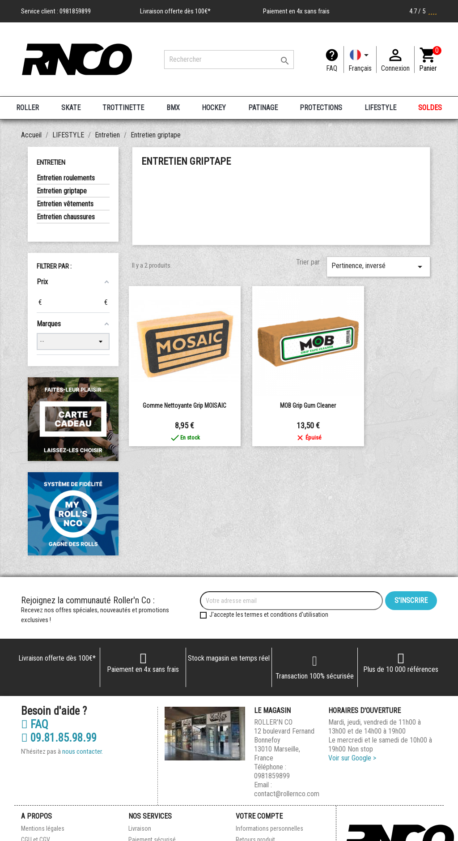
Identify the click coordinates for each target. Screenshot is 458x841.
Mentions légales (42, 828)
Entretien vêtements (65, 204)
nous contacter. (82, 751)
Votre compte (259, 816)
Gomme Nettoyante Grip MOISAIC (184, 405)
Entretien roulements (66, 178)
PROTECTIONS (321, 107)
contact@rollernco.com (286, 794)
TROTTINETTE (123, 107)
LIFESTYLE (380, 107)
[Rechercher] (229, 59)
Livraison (139, 828)
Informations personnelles (269, 828)
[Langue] (360, 59)
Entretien (51, 162)
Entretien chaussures (66, 217)
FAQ (331, 68)
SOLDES (430, 107)
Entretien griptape (62, 191)
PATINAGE (263, 107)
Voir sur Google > (352, 758)
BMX (173, 107)
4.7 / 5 (423, 11)
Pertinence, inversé (378, 266)
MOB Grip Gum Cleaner (308, 405)
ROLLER (27, 107)
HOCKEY (214, 107)
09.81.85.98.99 (59, 738)
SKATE (71, 107)
